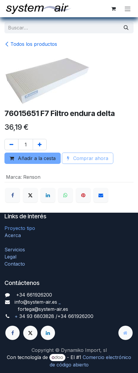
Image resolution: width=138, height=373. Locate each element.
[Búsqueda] (126, 27)
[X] (30, 195)
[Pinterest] (83, 195)
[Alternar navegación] (128, 8)
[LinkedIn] (48, 195)
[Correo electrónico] (101, 195)
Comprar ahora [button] (87, 158)
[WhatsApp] (65, 195)
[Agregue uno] (40, 144)
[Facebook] (12, 195)
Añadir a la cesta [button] (33, 158)
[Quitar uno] (11, 144)
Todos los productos (30, 44)
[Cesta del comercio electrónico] (113, 9)
